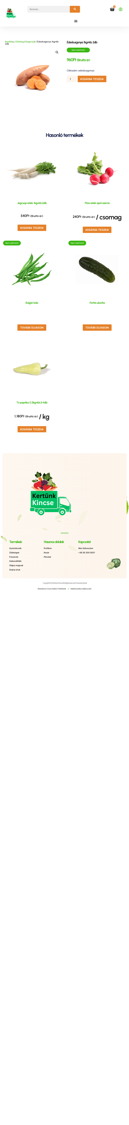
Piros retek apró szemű (97, 203)
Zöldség (20, 41)
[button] (75, 20)
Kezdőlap (9, 41)
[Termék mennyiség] (72, 79)
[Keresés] (75, 9)
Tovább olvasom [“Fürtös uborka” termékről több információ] (97, 326)
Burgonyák (30, 41)
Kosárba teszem (91, 79)
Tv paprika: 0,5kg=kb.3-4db (31, 401)
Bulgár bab (32, 302)
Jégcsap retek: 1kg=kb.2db (32, 203)
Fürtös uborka (97, 302)
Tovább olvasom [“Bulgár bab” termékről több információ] (32, 326)
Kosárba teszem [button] (32, 227)
